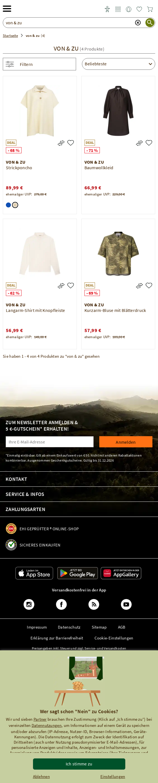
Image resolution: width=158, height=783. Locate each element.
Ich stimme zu (79, 764)
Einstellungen (112, 776)
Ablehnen (41, 776)
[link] (118, 9)
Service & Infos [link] (25, 494)
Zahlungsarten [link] (25, 509)
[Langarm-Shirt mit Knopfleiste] (70, 285)
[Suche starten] (149, 22)
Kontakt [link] (16, 479)
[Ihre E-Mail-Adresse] (50, 441)
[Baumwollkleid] (149, 143)
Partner (40, 719)
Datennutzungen (47, 725)
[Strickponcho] (70, 143)
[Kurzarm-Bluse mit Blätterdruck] (149, 285)
